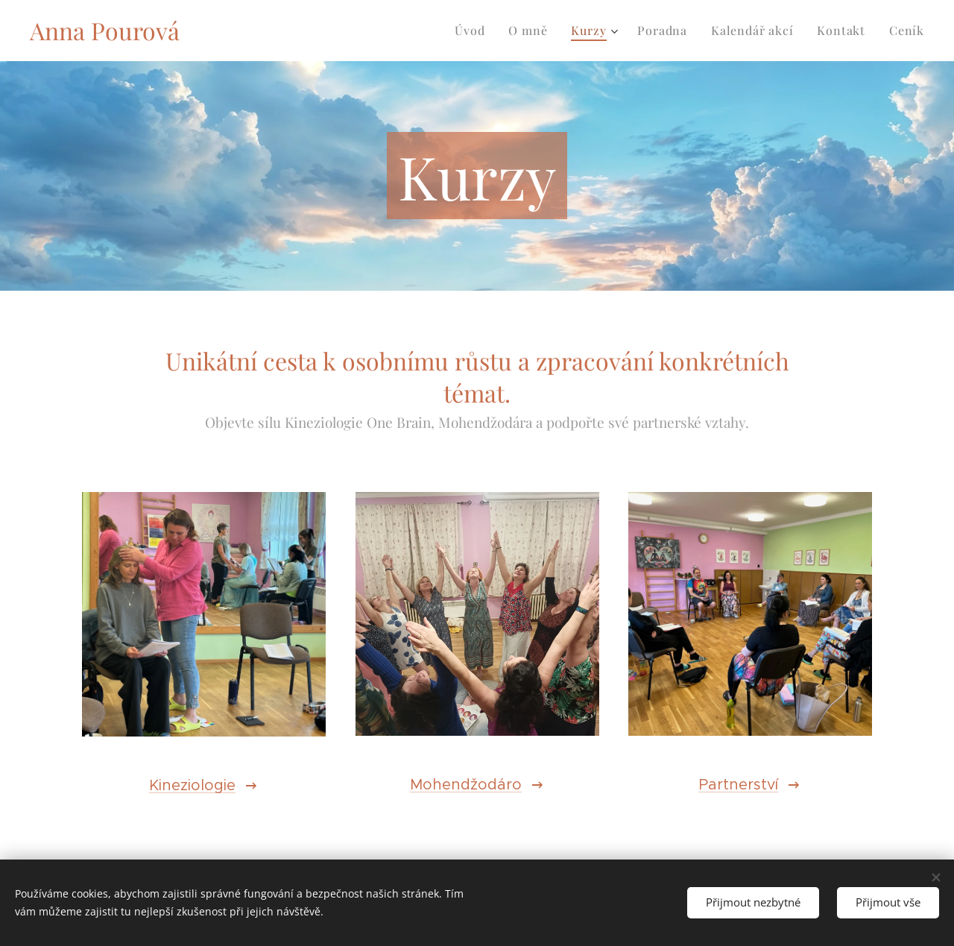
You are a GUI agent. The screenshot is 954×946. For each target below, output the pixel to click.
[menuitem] (473, 30)
